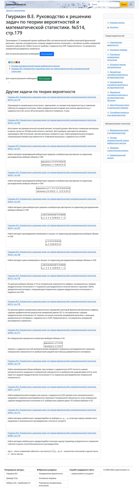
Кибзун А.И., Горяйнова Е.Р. (18, 483)
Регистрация (46, 54)
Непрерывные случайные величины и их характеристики (117, 85)
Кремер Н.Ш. (12, 478)
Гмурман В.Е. (12, 473)
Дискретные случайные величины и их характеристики (117, 75)
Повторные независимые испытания (113, 57)
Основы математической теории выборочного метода (35, 66)
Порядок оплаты (117, 22)
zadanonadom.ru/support (82, 473)
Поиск (124, 4)
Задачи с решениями (15, 10)
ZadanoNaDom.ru (16, 4)
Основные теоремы (118, 50)
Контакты (114, 27)
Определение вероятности (51, 473)
